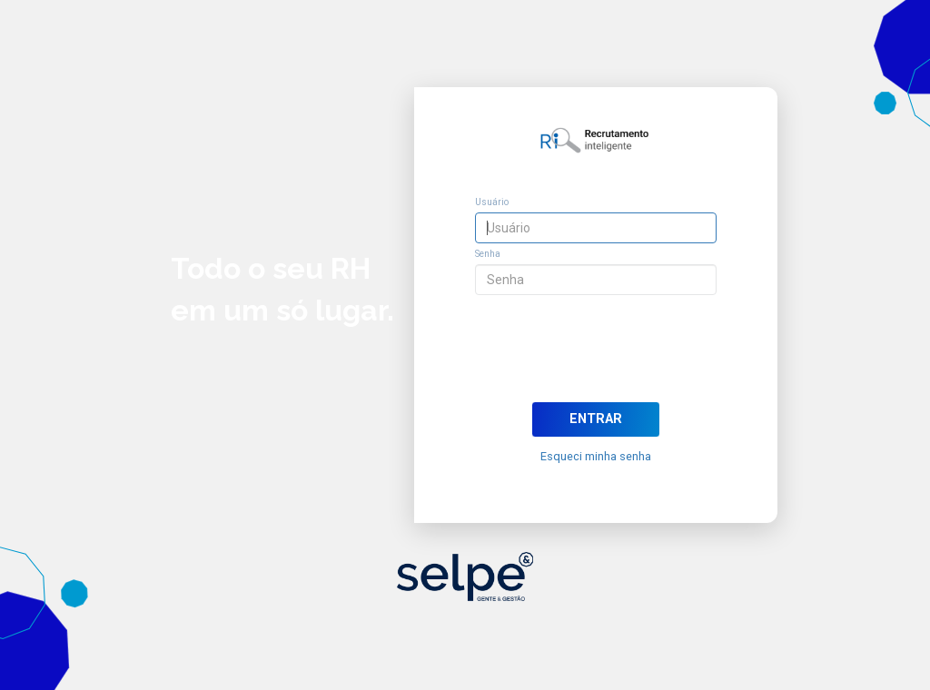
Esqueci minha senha (595, 456)
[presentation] (596, 351)
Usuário (492, 202)
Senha (487, 254)
